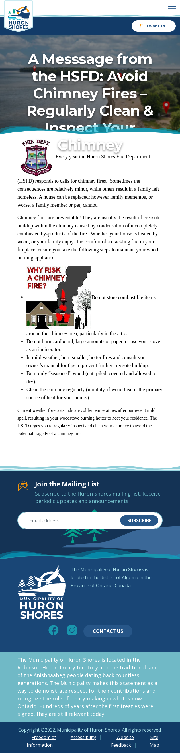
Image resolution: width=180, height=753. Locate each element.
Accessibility (83, 737)
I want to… (154, 26)
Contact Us (108, 631)
